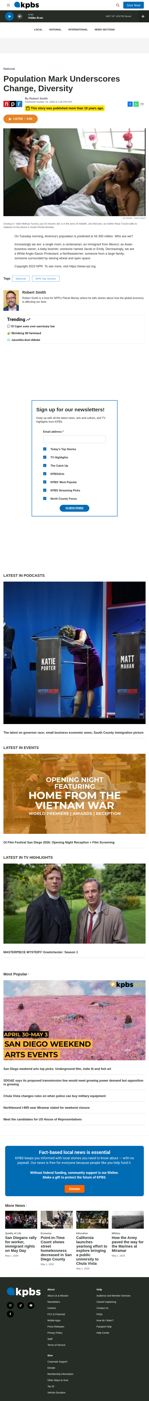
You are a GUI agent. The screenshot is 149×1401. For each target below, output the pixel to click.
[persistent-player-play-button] (9, 17)
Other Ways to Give (57, 1380)
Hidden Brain (35, 18)
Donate (74, 1189)
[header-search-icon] (118, 5)
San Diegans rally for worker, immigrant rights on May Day (21, 1244)
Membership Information (60, 1374)
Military (116, 1233)
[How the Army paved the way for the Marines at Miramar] (128, 1220)
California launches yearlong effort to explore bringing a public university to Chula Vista (91, 1251)
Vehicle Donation (56, 1392)
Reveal (128, 17)
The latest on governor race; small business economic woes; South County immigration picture (73, 732)
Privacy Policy (54, 1332)
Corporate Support (57, 1361)
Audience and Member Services (113, 1295)
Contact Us (102, 1308)
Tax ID (50, 1386)
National (55, 29)
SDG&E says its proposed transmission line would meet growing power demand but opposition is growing (73, 1082)
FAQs (100, 1314)
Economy (46, 1233)
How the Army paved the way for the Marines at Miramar (128, 1244)
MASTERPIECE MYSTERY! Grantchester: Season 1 (40, 952)
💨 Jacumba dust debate (23, 340)
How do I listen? (105, 1320)
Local (38, 29)
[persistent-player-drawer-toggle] (144, 17)
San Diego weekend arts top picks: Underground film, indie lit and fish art (57, 1069)
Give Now (133, 5)
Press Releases (55, 1326)
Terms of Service (56, 1345)
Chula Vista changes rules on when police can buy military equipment (54, 1096)
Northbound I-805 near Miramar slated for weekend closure (46, 1107)
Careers (51, 1308)
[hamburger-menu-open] (8, 5)
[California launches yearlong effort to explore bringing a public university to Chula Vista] (92, 1220)
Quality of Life (13, 1233)
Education (82, 1233)
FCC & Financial (56, 1314)
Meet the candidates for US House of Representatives (42, 1119)
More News (16, 1205)
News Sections (105, 29)
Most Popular (16, 974)
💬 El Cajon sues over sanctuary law (31, 326)
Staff (49, 1339)
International (78, 29)
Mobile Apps (54, 1320)
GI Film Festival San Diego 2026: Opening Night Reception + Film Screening (59, 842)
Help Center (103, 1332)
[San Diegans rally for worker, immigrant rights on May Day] (21, 1220)
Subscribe (74, 508)
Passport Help (104, 1326)
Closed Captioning (106, 1301)
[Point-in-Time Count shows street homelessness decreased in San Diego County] (57, 1220)
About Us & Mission (57, 1295)
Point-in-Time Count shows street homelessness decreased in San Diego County (56, 1248)
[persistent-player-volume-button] (20, 17)
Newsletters (53, 1301)
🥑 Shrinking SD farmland (24, 333)
